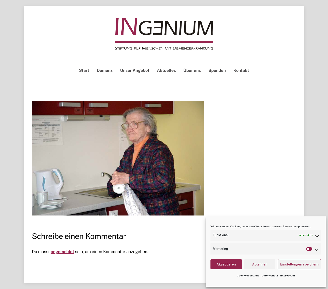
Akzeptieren (226, 264)
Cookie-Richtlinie (248, 275)
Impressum (287, 275)
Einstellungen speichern (299, 264)
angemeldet (62, 251)
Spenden (217, 70)
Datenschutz (269, 275)
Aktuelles (166, 70)
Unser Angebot (134, 70)
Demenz (105, 70)
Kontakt (241, 70)
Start (84, 70)
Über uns (192, 70)
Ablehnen (259, 264)
